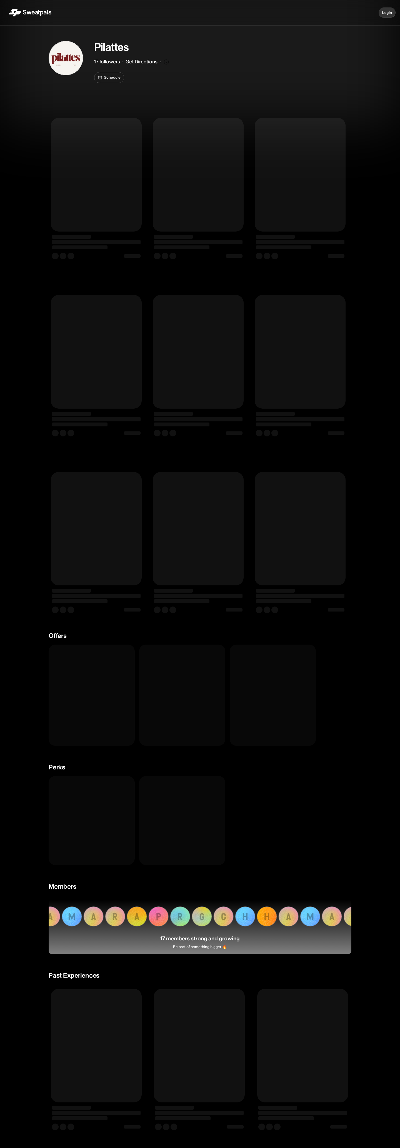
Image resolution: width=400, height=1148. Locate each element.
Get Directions (142, 62)
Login (387, 13)
